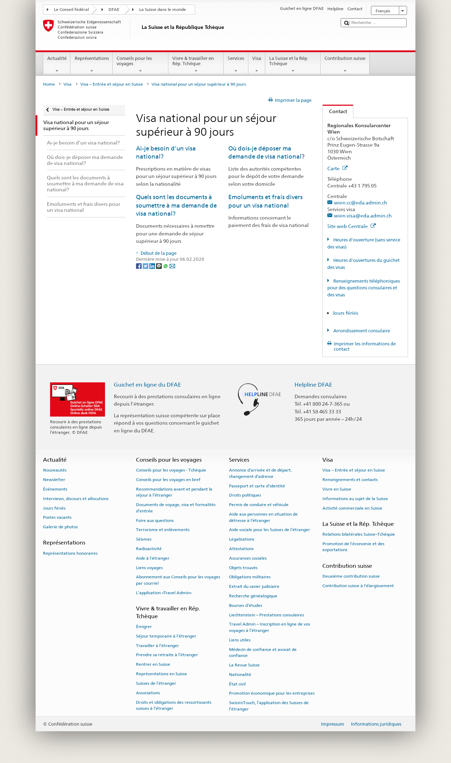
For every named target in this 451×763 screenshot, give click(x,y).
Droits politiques (245, 495)
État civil (237, 683)
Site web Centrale (351, 226)
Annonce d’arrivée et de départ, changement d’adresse (260, 473)
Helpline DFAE (313, 384)
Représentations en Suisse (161, 673)
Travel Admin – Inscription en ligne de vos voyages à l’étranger (269, 627)
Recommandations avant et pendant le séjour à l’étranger (174, 492)
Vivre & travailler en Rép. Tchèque (196, 65)
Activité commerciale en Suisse (352, 507)
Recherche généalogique (253, 595)
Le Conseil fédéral (71, 9)
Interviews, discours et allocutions (76, 498)
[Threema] (159, 266)
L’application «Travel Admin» (164, 592)
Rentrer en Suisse (153, 664)
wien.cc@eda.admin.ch (360, 202)
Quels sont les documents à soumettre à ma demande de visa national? (176, 205)
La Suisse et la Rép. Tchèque (293, 65)
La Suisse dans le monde (162, 9)
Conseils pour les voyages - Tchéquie (171, 470)
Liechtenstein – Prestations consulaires (266, 614)
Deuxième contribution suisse (351, 576)
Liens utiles (240, 640)
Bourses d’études (245, 605)
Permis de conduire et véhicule (259, 504)
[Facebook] (139, 266)
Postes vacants (57, 517)
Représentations (91, 65)
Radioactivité (149, 548)
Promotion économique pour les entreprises (272, 693)
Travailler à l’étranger (157, 645)
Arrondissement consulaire (361, 330)
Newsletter (54, 479)
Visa (257, 65)
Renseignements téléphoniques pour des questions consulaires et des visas (363, 287)
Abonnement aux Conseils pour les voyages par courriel (178, 579)
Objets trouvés (243, 567)
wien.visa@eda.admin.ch (363, 216)
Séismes (144, 539)
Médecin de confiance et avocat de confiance (263, 652)
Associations (148, 692)
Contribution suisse (345, 65)
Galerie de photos (60, 526)
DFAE (114, 9)
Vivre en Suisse (336, 489)
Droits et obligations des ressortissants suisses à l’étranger (173, 705)
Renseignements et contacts (350, 479)
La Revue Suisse (244, 665)
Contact (335, 111)
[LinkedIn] (152, 266)
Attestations (241, 548)
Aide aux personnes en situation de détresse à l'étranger (263, 517)
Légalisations (241, 539)
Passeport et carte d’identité (257, 485)
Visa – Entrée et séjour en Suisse (111, 84)
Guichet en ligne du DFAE (147, 384)
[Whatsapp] (166, 266)
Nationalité (240, 674)
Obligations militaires (250, 576)
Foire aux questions (155, 520)
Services (236, 65)
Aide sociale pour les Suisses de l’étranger (269, 529)
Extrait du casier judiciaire (254, 586)
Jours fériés (345, 313)
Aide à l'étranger (152, 558)
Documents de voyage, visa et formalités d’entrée (176, 507)
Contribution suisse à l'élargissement (358, 585)
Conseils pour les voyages (140, 65)
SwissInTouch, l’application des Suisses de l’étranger (269, 705)
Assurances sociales (248, 558)
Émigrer (144, 626)
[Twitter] (146, 266)
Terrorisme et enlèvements (163, 529)
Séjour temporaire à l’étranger (166, 636)
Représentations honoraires (70, 553)
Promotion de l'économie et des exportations (353, 546)
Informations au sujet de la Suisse (355, 498)
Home (49, 84)
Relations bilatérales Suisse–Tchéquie (358, 534)
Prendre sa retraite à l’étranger (167, 654)
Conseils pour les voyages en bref (168, 479)
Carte (337, 168)
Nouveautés (55, 470)
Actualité (57, 65)
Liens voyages (149, 567)
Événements (55, 489)
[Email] (172, 266)
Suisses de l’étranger (156, 683)
